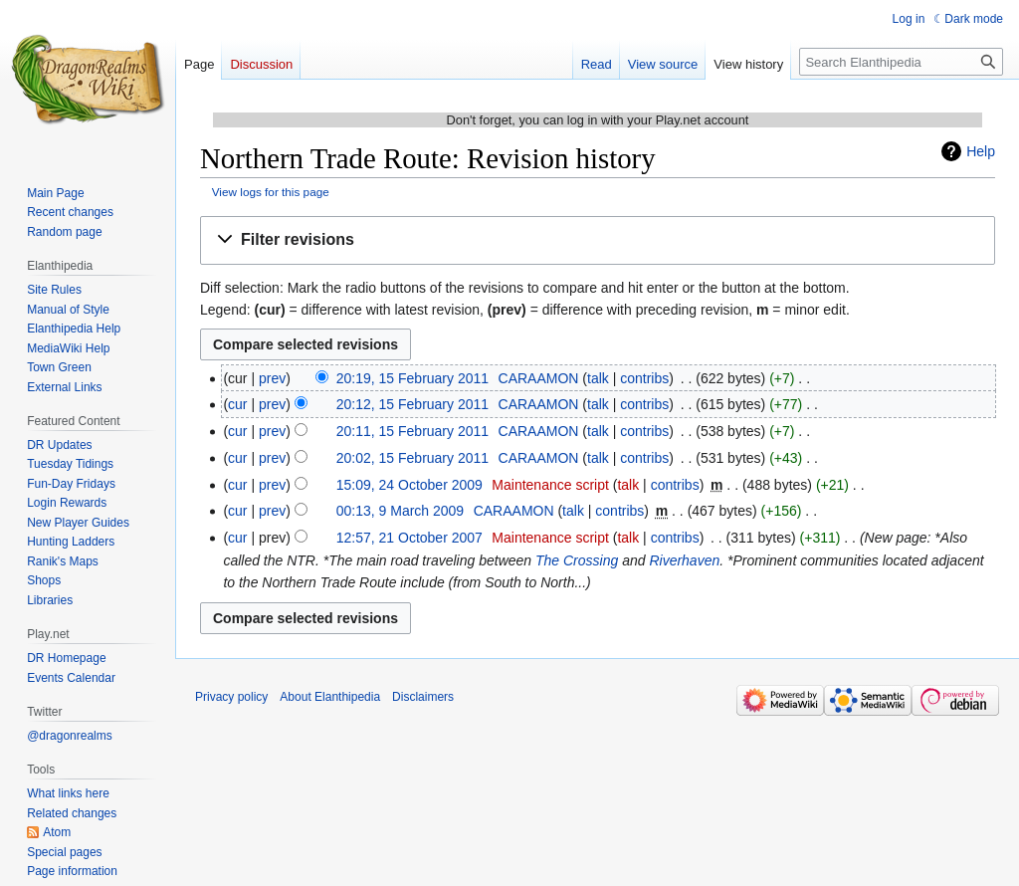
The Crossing (576, 560)
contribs (644, 378)
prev (272, 378)
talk (598, 378)
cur (237, 404)
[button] (597, 240)
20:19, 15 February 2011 (412, 378)
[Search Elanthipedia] (901, 62)
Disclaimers (423, 697)
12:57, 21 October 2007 (409, 538)
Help (980, 151)
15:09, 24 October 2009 (409, 485)
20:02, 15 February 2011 (412, 458)
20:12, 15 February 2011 (412, 404)
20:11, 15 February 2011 (412, 431)
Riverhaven (684, 560)
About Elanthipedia (330, 697)
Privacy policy (231, 697)
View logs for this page (270, 191)
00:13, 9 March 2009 (400, 511)
